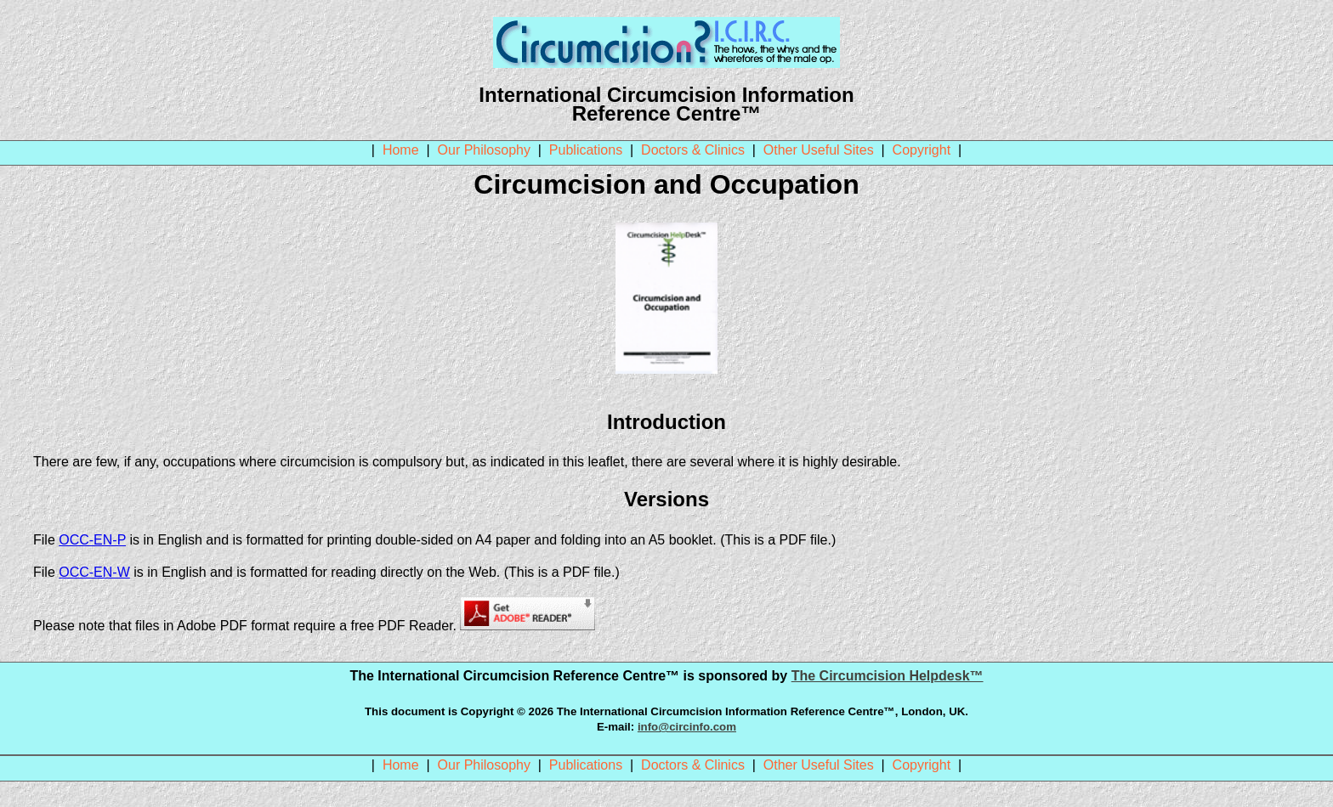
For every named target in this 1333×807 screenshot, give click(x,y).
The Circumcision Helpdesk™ (887, 676)
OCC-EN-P (92, 540)
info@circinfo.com (687, 726)
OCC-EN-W (94, 572)
